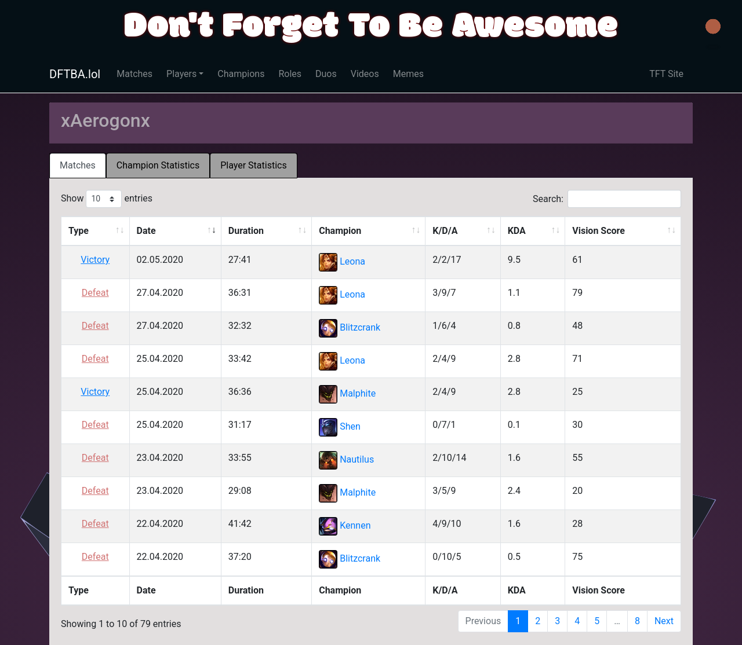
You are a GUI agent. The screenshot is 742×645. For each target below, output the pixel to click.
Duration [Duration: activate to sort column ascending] (246, 230)
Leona (352, 261)
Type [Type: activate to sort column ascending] (78, 230)
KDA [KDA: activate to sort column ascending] (517, 230)
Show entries (106, 199)
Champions (240, 73)
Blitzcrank (360, 328)
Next (664, 620)
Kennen (355, 526)
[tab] (77, 165)
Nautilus (357, 460)
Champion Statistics (158, 165)
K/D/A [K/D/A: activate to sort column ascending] (444, 230)
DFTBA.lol (74, 74)
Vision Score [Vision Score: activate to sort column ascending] (598, 230)
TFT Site (666, 73)
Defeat (95, 292)
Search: (607, 199)
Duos (326, 73)
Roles (289, 73)
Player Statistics (253, 165)
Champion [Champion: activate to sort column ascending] (340, 230)
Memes (408, 73)
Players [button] (181, 73)
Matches (134, 73)
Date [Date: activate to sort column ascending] (146, 230)
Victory (95, 259)
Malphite (358, 394)
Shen (350, 427)
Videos (365, 73)
